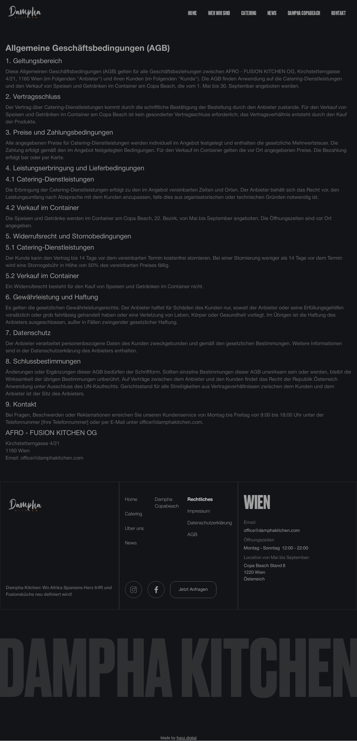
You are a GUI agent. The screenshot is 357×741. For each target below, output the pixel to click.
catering (248, 13)
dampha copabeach (304, 13)
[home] (24, 13)
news (272, 13)
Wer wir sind (219, 13)
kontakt (338, 13)
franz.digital (187, 738)
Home (192, 13)
